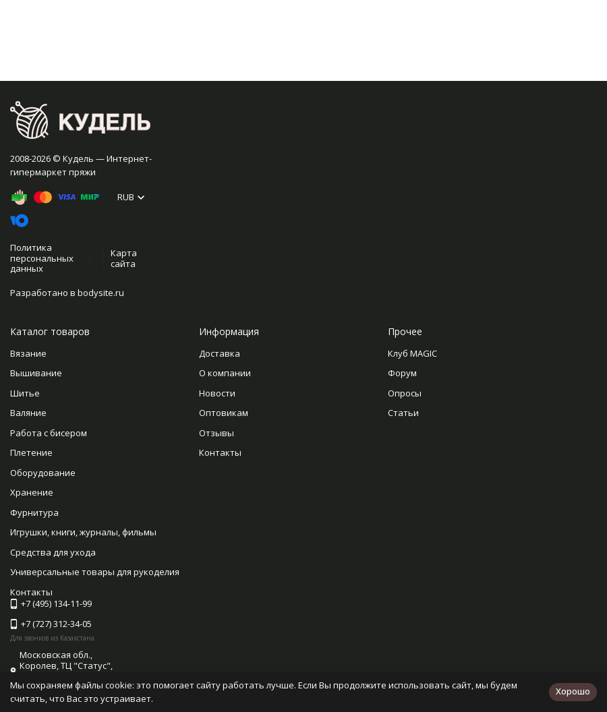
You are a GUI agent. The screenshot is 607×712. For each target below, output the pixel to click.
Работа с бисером (48, 433)
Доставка (219, 353)
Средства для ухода (53, 552)
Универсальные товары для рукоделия (94, 572)
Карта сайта (124, 258)
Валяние (28, 413)
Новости (217, 393)
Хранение (31, 492)
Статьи (403, 413)
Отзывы (216, 433)
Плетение (31, 452)
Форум (402, 373)
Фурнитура (34, 512)
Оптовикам (223, 413)
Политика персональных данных (42, 257)
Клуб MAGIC (412, 353)
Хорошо (573, 691)
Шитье (25, 393)
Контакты (220, 452)
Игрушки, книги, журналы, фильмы (83, 532)
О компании (225, 373)
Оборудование (43, 473)
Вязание (28, 353)
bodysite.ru (101, 293)
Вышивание (36, 373)
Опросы (405, 393)
